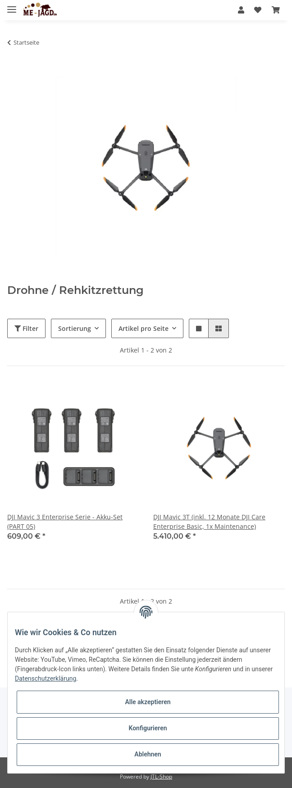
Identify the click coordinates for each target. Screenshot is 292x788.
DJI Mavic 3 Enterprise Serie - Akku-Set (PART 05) (65, 522)
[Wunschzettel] (257, 10)
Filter (26, 328)
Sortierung (74, 328)
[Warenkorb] (276, 10)
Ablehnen (147, 754)
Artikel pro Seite (144, 328)
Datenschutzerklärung (45, 678)
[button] (241, 10)
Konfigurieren (147, 728)
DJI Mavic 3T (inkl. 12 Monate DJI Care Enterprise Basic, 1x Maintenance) (209, 522)
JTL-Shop (161, 776)
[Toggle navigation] (11, 5)
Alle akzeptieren (147, 702)
